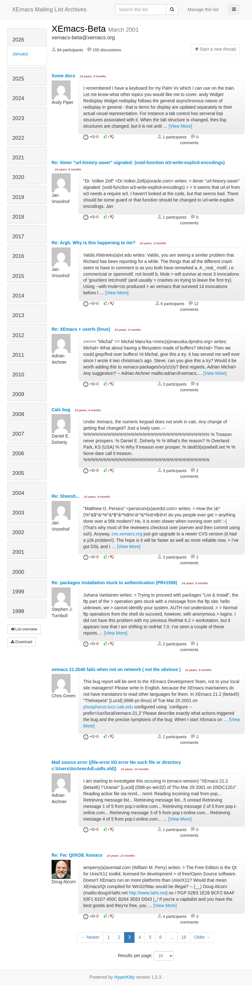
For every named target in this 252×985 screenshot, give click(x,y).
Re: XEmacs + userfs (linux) (81, 329)
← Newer (90, 937)
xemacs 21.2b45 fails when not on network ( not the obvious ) (117, 669)
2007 (18, 434)
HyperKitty (124, 977)
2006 (18, 454)
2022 (18, 138)
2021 (18, 158)
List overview (24, 629)
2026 (18, 40)
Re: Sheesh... (66, 496)
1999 (18, 592)
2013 (18, 315)
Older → (202, 937)
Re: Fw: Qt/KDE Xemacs (78, 855)
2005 (18, 473)
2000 (18, 572)
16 (183, 937)
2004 (18, 493)
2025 (18, 79)
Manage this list (203, 9)
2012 (18, 335)
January (20, 53)
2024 (18, 98)
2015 (18, 276)
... (171, 937)
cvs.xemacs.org (126, 533)
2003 (18, 513)
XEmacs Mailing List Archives (49, 9)
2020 (18, 177)
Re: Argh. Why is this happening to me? (94, 242)
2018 (18, 217)
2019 (18, 197)
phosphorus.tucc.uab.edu (108, 706)
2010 (18, 375)
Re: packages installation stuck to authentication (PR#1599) (115, 582)
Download (21, 642)
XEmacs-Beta (80, 29)
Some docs (64, 75)
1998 (18, 611)
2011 (18, 355)
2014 (18, 296)
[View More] (180, 126)
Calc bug (62, 409)
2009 (18, 394)
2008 (18, 414)
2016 (18, 256)
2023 (18, 118)
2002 (18, 532)
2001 (18, 552)
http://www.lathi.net (147, 892)
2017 (18, 236)
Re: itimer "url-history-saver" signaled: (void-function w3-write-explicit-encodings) (138, 162)
